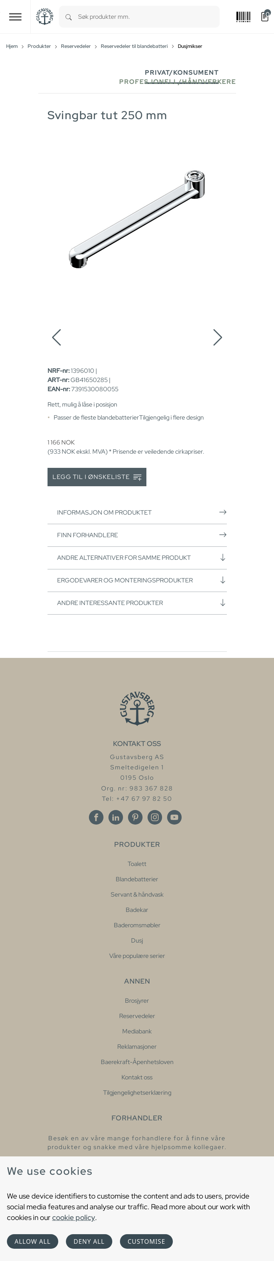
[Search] (68, 17)
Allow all (33, 1241)
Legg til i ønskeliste (97, 477)
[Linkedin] (115, 817)
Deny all (89, 1241)
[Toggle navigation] (15, 16)
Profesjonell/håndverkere (177, 82)
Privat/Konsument (182, 73)
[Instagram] (155, 817)
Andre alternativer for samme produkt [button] (142, 557)
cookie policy (73, 1217)
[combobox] (149, 17)
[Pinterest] (135, 817)
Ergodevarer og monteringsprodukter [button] (142, 580)
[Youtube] (174, 817)
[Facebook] (96, 817)
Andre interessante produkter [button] (142, 603)
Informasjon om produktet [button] (142, 512)
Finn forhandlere (142, 535)
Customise (146, 1241)
